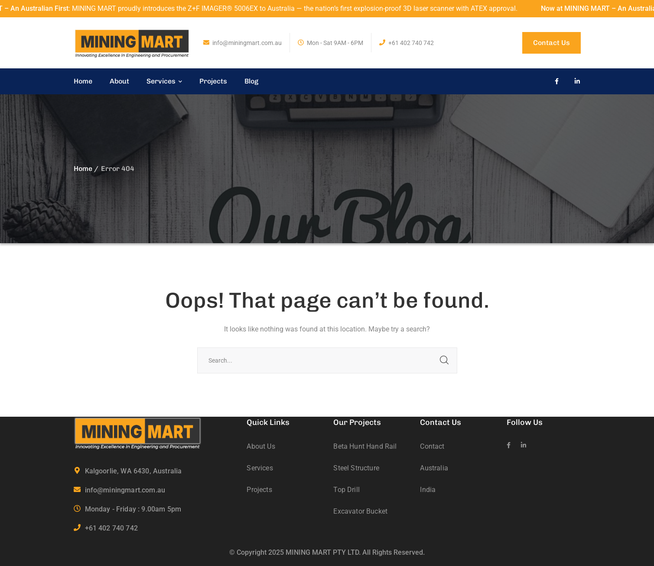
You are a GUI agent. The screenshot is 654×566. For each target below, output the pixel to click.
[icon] (557, 81)
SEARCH (444, 360)
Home (83, 168)
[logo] (132, 42)
